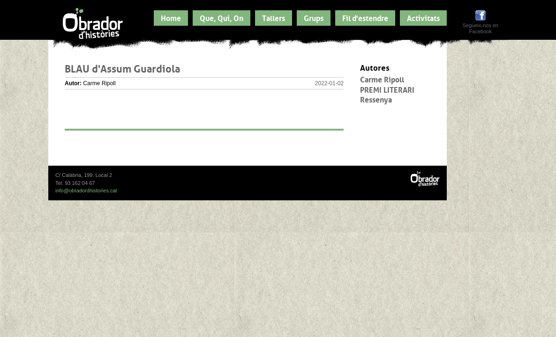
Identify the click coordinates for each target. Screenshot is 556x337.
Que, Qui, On (221, 17)
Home (171, 17)
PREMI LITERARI (387, 89)
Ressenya (376, 99)
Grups (313, 17)
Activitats (423, 17)
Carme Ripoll (382, 79)
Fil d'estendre (365, 17)
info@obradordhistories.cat (86, 190)
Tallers (273, 17)
